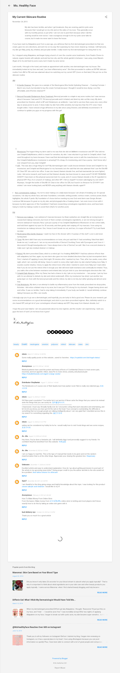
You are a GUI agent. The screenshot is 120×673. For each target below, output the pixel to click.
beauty (16, 344)
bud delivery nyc (29, 512)
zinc (87, 344)
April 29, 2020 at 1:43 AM (41, 366)
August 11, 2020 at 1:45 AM (49, 382)
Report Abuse (60, 668)
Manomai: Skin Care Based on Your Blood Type (35, 572)
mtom (24, 354)
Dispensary (91, 456)
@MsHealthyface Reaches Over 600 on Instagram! (37, 627)
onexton (45, 344)
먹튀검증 (62, 442)
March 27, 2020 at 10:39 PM (37, 354)
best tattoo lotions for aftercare (45, 472)
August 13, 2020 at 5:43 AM (38, 436)
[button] (106, 17)
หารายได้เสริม (55, 501)
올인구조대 (57, 413)
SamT (24, 481)
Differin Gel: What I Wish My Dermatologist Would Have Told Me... (44, 600)
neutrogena (34, 344)
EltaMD (24, 344)
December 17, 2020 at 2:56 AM (40, 465)
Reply (24, 361)
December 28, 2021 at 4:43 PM (38, 481)
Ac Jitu (25, 436)
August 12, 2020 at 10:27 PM (37, 422)
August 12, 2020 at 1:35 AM (36, 397)
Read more (102, 593)
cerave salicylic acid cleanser (33, 486)
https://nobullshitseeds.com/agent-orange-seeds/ (41, 374)
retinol (63, 344)
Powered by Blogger (60, 658)
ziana (80, 344)
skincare (72, 344)
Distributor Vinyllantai (31, 382)
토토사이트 (26, 427)
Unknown (26, 465)
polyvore (54, 344)
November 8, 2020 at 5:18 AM (38, 450)
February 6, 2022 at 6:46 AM (42, 495)
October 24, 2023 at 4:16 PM (46, 512)
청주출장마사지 (58, 402)
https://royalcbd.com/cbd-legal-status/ (85, 358)
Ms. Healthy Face (24, 5)
